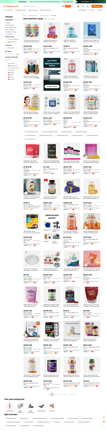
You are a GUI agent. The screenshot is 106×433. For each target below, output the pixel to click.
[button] (63, 6)
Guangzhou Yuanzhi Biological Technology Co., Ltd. (91, 52)
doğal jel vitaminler (10, 418)
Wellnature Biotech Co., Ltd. (31, 281)
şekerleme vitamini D (77, 135)
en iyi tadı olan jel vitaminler (56, 418)
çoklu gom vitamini (24, 425)
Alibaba (25, 15)
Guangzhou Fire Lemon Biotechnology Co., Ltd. (51, 315)
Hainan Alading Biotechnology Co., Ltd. (91, 281)
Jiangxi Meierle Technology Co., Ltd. (91, 172)
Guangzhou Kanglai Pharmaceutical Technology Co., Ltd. (91, 207)
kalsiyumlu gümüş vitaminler (38, 418)
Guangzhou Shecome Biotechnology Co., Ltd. (51, 207)
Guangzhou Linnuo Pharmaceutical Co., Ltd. (32, 243)
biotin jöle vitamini (69, 422)
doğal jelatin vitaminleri (83, 422)
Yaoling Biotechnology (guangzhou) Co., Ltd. (32, 173)
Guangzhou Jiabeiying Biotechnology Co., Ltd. (91, 315)
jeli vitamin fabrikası (86, 418)
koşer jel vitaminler (10, 425)
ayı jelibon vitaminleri (29, 135)
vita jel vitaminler (28, 422)
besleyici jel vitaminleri (81, 131)
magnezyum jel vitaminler (43, 422)
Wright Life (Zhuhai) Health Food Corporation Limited (91, 350)
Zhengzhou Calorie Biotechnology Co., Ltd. (32, 51)
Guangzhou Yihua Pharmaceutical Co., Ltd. (91, 384)
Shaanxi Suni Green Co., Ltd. (90, 124)
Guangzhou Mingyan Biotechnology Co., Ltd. (71, 126)
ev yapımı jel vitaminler (92, 135)
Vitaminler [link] (53, 15)
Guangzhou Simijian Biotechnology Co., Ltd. (32, 386)
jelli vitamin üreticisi (72, 418)
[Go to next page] (75, 394)
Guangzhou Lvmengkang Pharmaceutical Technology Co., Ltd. (32, 87)
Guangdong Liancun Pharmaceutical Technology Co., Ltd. (71, 350)
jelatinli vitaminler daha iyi (45, 135)
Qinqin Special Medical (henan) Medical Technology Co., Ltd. (71, 315)
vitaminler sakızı (23, 418)
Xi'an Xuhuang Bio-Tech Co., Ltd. (71, 51)
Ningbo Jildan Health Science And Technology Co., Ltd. (51, 51)
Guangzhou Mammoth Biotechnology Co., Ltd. (91, 242)
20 (72, 394)
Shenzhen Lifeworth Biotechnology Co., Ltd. (91, 88)
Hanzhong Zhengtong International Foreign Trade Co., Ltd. (32, 351)
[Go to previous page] (48, 394)
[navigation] (12, 205)
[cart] (83, 6)
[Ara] (68, 6)
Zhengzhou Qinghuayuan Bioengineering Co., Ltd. (71, 88)
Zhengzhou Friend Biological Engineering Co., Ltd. (71, 172)
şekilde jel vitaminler (66, 131)
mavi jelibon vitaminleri (62, 135)
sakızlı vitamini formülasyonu (12, 422)
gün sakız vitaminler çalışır (31, 131)
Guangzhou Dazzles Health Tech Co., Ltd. (71, 245)
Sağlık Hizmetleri (33, 15)
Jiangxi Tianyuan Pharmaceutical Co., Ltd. (32, 124)
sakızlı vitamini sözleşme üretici (49, 131)
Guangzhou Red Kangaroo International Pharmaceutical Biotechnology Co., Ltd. (51, 281)
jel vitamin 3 (57, 422)
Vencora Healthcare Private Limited (32, 207)
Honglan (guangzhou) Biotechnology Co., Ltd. (32, 315)
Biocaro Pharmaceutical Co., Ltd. (51, 123)
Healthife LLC (66, 279)
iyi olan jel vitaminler (29, 139)
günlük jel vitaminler (38, 425)
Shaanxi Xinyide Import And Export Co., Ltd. (71, 384)
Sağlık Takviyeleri (44, 15)
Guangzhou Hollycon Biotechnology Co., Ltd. (51, 351)
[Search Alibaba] (42, 6)
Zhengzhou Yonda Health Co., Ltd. (51, 387)
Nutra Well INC (47, 172)
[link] (104, 417)
